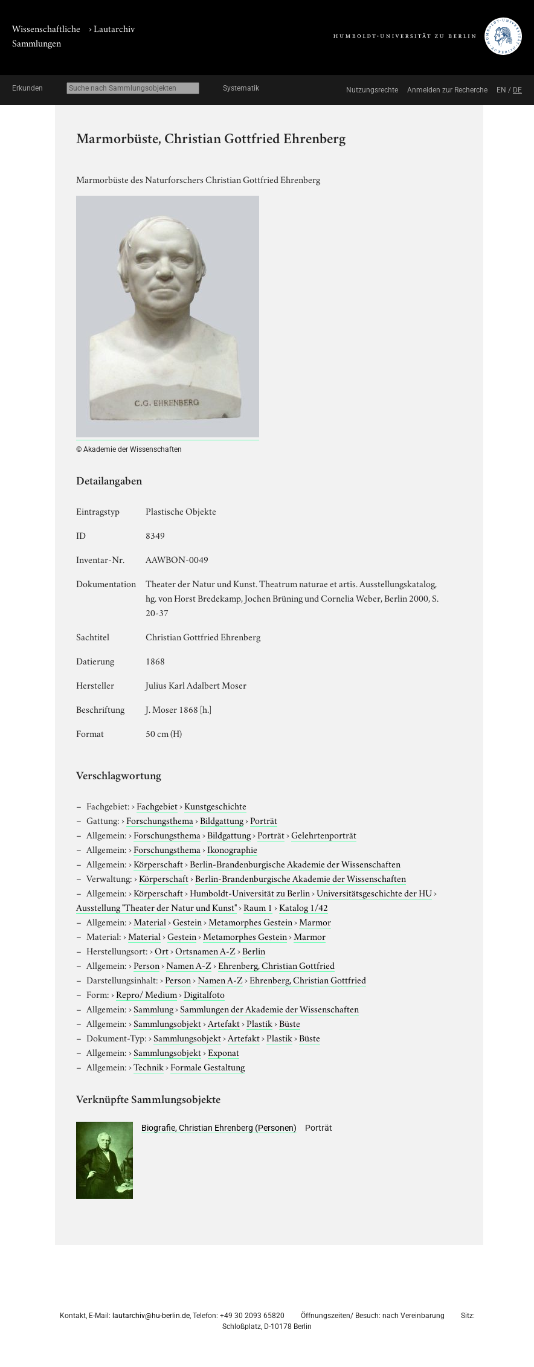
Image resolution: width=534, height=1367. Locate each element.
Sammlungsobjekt (167, 1022)
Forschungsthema (159, 819)
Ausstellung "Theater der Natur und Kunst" (156, 906)
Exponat (223, 1051)
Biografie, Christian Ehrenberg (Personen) (219, 1128)
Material (150, 921)
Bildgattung (221, 819)
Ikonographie (232, 848)
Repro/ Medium (146, 993)
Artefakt (224, 1022)
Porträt (263, 819)
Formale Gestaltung (207, 1066)
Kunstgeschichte (215, 805)
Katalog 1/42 (303, 906)
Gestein (187, 921)
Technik (149, 1066)
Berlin (253, 950)
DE (517, 90)
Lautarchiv (114, 27)
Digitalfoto (204, 993)
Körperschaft (158, 863)
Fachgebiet (157, 805)
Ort (162, 950)
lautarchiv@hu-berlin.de (151, 1315)
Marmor (315, 921)
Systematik (241, 88)
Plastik (259, 1022)
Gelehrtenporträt (323, 834)
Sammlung (153, 1008)
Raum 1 (257, 906)
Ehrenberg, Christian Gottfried (276, 964)
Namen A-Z (188, 964)
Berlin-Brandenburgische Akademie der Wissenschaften (295, 863)
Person (146, 964)
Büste (289, 1022)
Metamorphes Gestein (250, 921)
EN (501, 90)
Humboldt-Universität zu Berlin (250, 892)
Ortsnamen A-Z (205, 950)
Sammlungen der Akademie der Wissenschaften (269, 1008)
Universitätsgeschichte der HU (374, 892)
